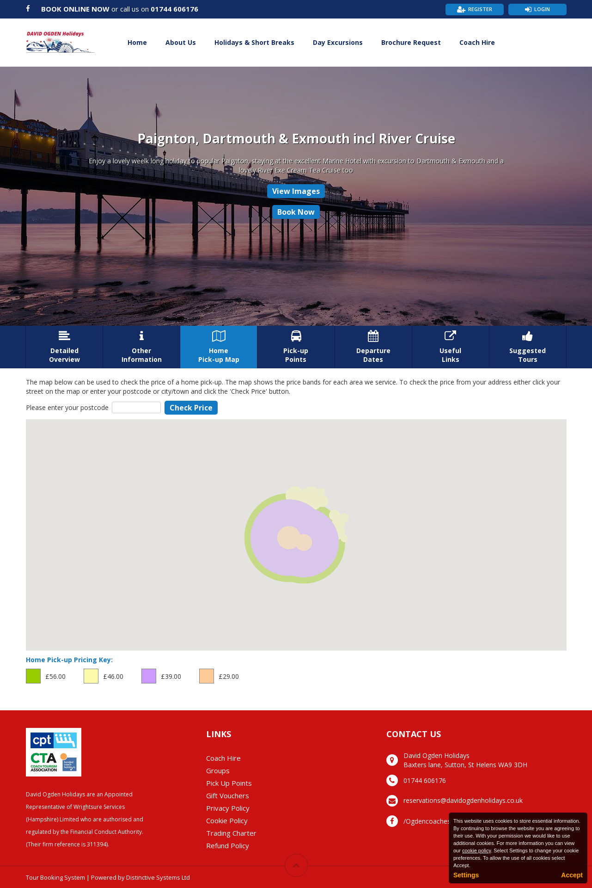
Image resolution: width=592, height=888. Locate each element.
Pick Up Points (229, 783)
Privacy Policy (228, 808)
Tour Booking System (55, 877)
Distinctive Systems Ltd (158, 877)
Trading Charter (231, 833)
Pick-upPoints (295, 347)
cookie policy (476, 850)
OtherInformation (141, 347)
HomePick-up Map (218, 347)
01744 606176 (174, 8)
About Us (180, 42)
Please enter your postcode (67, 407)
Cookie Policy (227, 820)
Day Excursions (338, 42)
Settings (466, 875)
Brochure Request (411, 42)
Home (137, 42)
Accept (572, 875)
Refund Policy (227, 845)
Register (480, 9)
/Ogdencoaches (427, 821)
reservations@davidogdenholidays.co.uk (463, 800)
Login (542, 9)
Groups (218, 770)
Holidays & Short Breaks (254, 42)
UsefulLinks (450, 347)
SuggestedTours (527, 347)
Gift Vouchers (227, 795)
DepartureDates (373, 347)
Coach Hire (477, 42)
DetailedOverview (64, 347)
